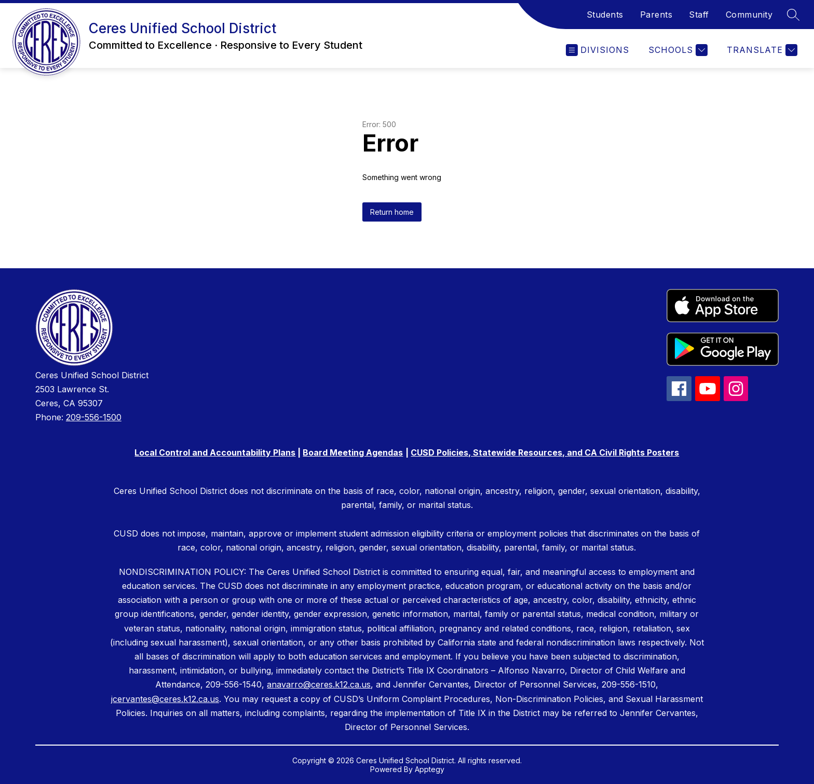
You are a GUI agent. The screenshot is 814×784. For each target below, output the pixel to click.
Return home (392, 212)
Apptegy (429, 769)
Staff (699, 14)
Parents (656, 14)
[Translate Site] (760, 50)
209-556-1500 (93, 417)
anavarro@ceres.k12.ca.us (319, 684)
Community (749, 14)
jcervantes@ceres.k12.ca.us (165, 699)
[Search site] (793, 14)
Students (605, 14)
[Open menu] (597, 50)
